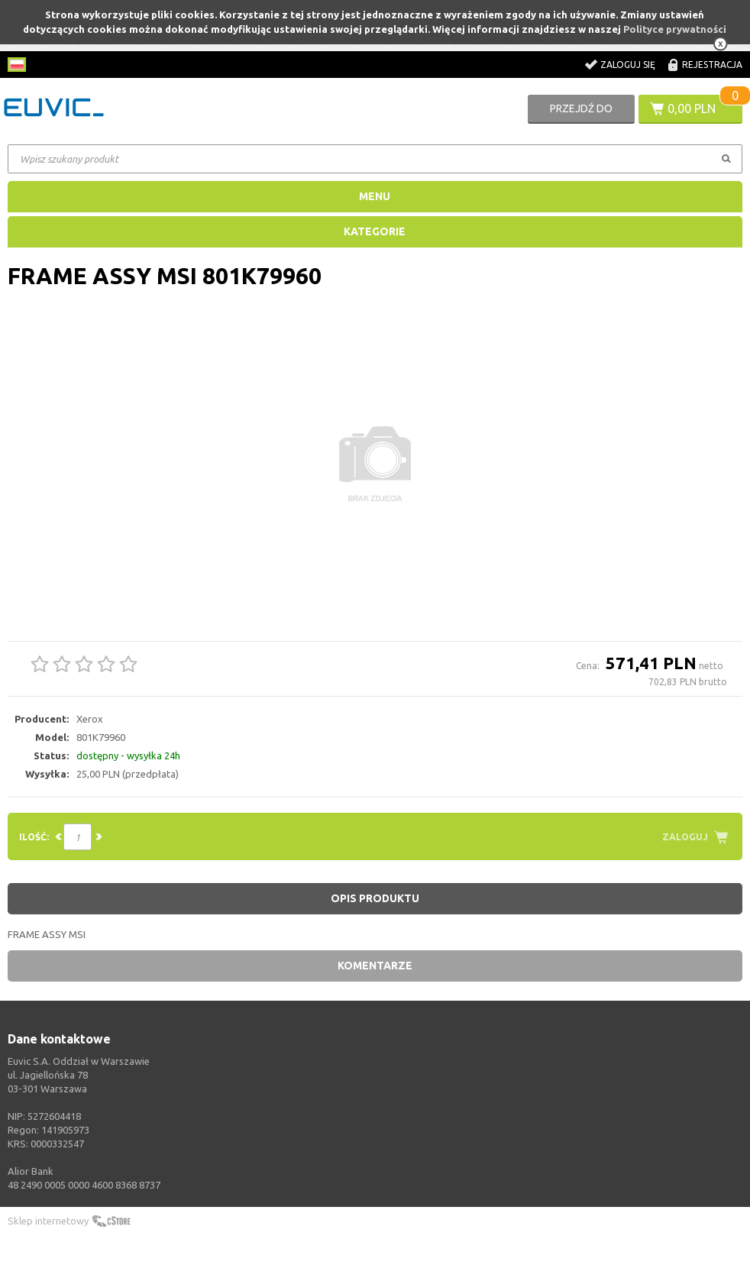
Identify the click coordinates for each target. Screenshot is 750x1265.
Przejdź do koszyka (581, 113)
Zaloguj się (627, 65)
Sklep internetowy (48, 1220)
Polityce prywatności (674, 29)
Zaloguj (685, 837)
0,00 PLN (692, 108)
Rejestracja (712, 65)
